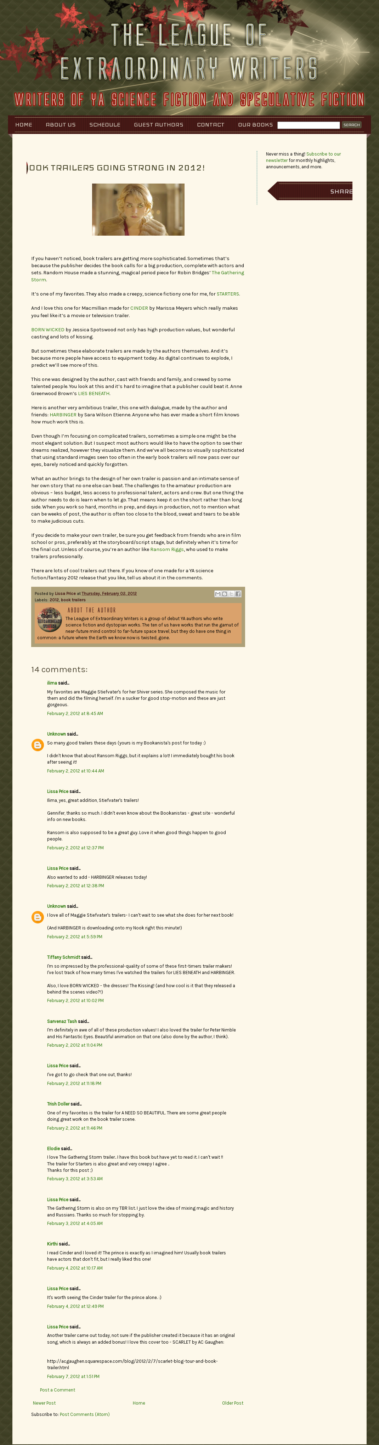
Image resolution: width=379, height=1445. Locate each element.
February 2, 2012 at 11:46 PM (74, 1128)
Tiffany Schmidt (63, 957)
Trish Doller (58, 1104)
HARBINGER (63, 415)
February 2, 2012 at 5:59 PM (74, 936)
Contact (211, 124)
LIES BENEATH (93, 393)
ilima (52, 683)
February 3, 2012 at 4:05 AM (75, 1223)
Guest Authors (158, 124)
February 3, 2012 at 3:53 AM (75, 1178)
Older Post (232, 1403)
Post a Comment (57, 1390)
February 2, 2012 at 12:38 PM (75, 885)
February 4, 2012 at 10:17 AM (75, 1268)
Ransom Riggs (167, 549)
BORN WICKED (47, 330)
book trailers (73, 599)
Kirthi (52, 1244)
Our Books (255, 124)
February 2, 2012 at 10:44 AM (75, 771)
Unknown (56, 734)
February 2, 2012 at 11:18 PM (74, 1083)
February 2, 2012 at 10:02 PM (75, 1000)
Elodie (53, 1148)
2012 (54, 599)
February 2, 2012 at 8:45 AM (75, 713)
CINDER (139, 308)
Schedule (104, 124)
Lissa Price (66, 593)
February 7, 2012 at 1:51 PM (73, 1376)
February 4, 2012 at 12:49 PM (75, 1306)
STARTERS (228, 294)
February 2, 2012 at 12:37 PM (75, 847)
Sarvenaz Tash (62, 1021)
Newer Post (44, 1403)
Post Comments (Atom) (85, 1414)
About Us (61, 124)
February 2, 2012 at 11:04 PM (74, 1045)
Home (23, 124)
